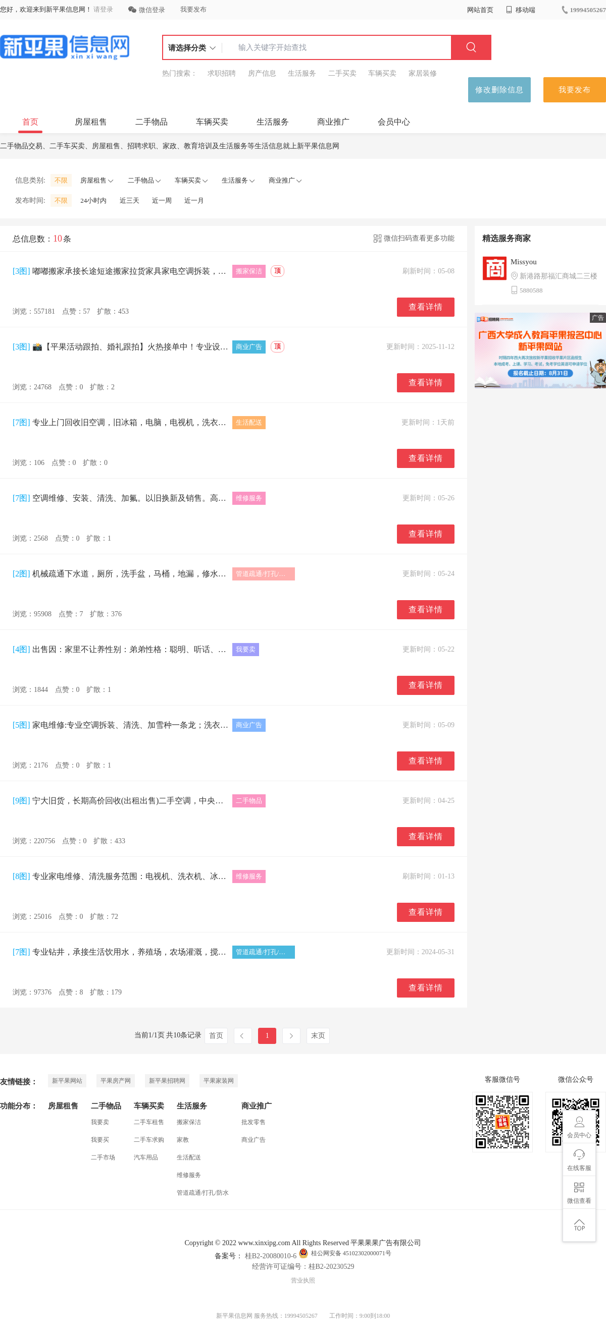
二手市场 (103, 1157)
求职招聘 (222, 73)
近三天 (129, 200)
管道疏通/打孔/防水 (203, 1192)
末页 (318, 1035)
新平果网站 (67, 1080)
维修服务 (189, 1175)
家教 (183, 1139)
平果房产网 (115, 1080)
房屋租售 (91, 122)
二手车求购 (149, 1139)
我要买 (100, 1139)
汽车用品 (146, 1157)
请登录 (103, 9)
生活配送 (189, 1157)
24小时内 (93, 200)
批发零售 (253, 1122)
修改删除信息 (499, 90)
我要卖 (100, 1122)
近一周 (162, 200)
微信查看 (579, 1193)
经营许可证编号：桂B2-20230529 (303, 1266)
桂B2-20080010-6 (269, 1256)
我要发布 (193, 9)
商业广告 (253, 1139)
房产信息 (262, 73)
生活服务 (302, 73)
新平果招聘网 (167, 1080)
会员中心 (394, 122)
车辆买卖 (382, 73)
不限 (61, 180)
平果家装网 (219, 1080)
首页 (30, 122)
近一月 (194, 200)
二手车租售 (149, 1122)
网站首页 (480, 10)
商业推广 (333, 122)
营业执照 (303, 1280)
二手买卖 (342, 73)
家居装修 (423, 73)
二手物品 (151, 122)
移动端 (520, 10)
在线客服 (579, 1160)
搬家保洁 (189, 1122)
